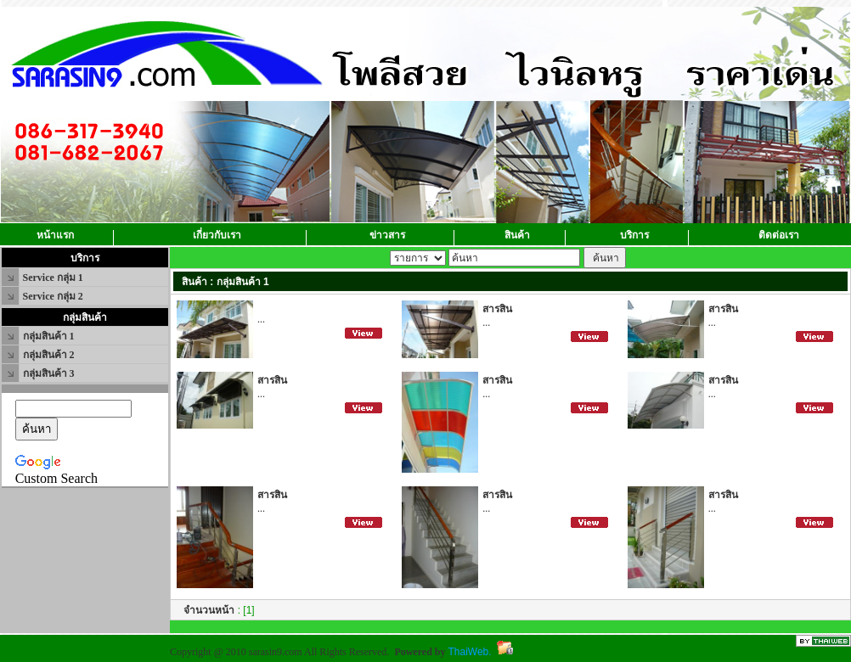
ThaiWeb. (469, 652)
